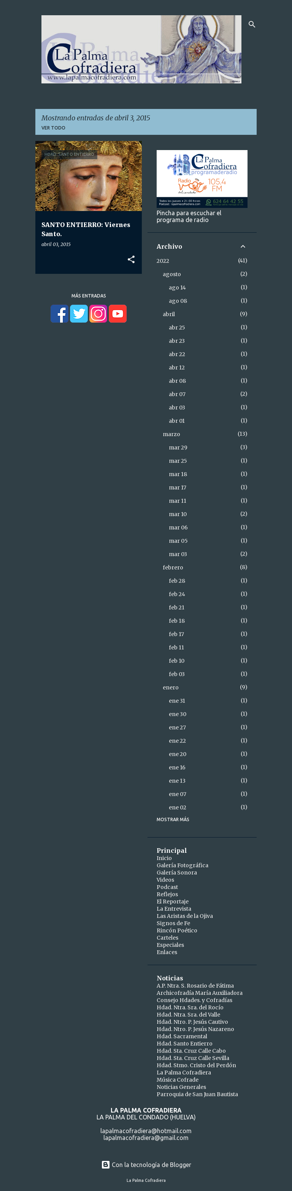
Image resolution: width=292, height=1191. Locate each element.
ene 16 (177, 767)
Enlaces (167, 952)
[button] (131, 260)
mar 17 (177, 487)
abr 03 (177, 407)
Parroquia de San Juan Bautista (197, 1094)
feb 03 (177, 674)
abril (169, 314)
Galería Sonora (177, 872)
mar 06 (178, 527)
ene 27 (177, 727)
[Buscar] (252, 24)
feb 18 (177, 620)
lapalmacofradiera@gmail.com (146, 1137)
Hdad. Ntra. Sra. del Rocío (190, 1007)
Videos (165, 879)
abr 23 (177, 340)
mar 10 (178, 514)
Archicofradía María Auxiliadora (200, 993)
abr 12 (177, 367)
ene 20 (177, 754)
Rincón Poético (177, 930)
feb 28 (177, 580)
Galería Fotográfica (182, 865)
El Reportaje (173, 901)
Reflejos (167, 894)
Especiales (170, 945)
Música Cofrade (177, 1079)
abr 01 (177, 420)
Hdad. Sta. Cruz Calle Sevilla (193, 1058)
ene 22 (177, 740)
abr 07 (177, 394)
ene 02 (177, 807)
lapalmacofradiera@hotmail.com (146, 1130)
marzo (171, 434)
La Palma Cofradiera (184, 1072)
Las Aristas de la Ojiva (185, 916)
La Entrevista (174, 908)
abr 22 (177, 354)
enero (171, 687)
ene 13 (177, 780)
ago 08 (178, 300)
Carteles (167, 937)
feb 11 (176, 647)
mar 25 (178, 460)
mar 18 (178, 474)
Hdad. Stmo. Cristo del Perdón (196, 1065)
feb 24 (177, 594)
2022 (163, 260)
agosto (172, 274)
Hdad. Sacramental (182, 1036)
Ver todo (53, 127)
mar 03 (178, 554)
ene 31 (177, 700)
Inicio (164, 858)
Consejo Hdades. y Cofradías (194, 1000)
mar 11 (177, 500)
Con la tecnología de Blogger (146, 1164)
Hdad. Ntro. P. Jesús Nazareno (195, 1029)
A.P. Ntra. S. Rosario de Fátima (195, 985)
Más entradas (88, 295)
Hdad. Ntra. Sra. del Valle (188, 1014)
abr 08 (177, 380)
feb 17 (176, 634)
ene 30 (177, 714)
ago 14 (177, 287)
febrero (173, 567)
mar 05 (178, 540)
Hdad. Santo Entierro (185, 1043)
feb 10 (176, 660)
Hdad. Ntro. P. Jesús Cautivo (192, 1021)
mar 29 (178, 447)
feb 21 (176, 607)
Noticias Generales (181, 1087)
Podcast (167, 887)
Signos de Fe (173, 923)
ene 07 (177, 794)
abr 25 (177, 327)
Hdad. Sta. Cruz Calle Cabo (191, 1050)
